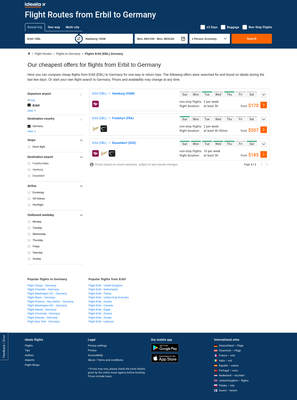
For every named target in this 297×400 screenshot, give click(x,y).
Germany (38, 126)
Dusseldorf (38, 175)
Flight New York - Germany (43, 321)
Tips (27, 350)
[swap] (79, 39)
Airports (29, 360)
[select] (263, 105)
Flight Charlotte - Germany (43, 289)
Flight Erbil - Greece (100, 313)
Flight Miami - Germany (41, 297)
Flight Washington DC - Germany (47, 293)
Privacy (92, 350)
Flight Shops (32, 364)
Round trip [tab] (35, 27)
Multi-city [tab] (72, 27)
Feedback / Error (4, 346)
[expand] (263, 94)
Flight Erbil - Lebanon (101, 321)
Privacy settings (97, 345)
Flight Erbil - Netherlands (103, 289)
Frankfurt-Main (41, 163)
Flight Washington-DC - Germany (47, 305)
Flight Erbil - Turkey (100, 293)
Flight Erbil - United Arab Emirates (109, 297)
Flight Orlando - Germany (43, 317)
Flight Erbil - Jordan (100, 317)
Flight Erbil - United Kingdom (105, 285)
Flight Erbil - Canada (101, 305)
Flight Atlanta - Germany (42, 309)
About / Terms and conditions (105, 360)
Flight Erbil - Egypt (99, 309)
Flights (29, 345)
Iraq (33, 100)
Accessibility (95, 355)
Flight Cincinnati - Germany (44, 313)
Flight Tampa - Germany (42, 285)
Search (252, 38)
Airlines (29, 355)
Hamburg (38, 169)
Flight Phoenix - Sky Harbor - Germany (51, 301)
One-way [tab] (54, 27)
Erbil (36, 105)
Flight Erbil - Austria (100, 301)
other (32, 110)
